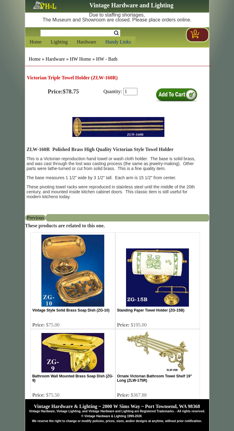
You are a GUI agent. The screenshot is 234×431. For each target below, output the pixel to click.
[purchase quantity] (130, 91)
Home (36, 41)
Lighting (59, 41)
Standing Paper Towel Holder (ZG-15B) (151, 310)
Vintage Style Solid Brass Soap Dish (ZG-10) (70, 310)
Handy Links (118, 41)
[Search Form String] (80, 33)
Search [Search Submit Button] (116, 33)
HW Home (80, 59)
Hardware (86, 41)
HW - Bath (106, 59)
